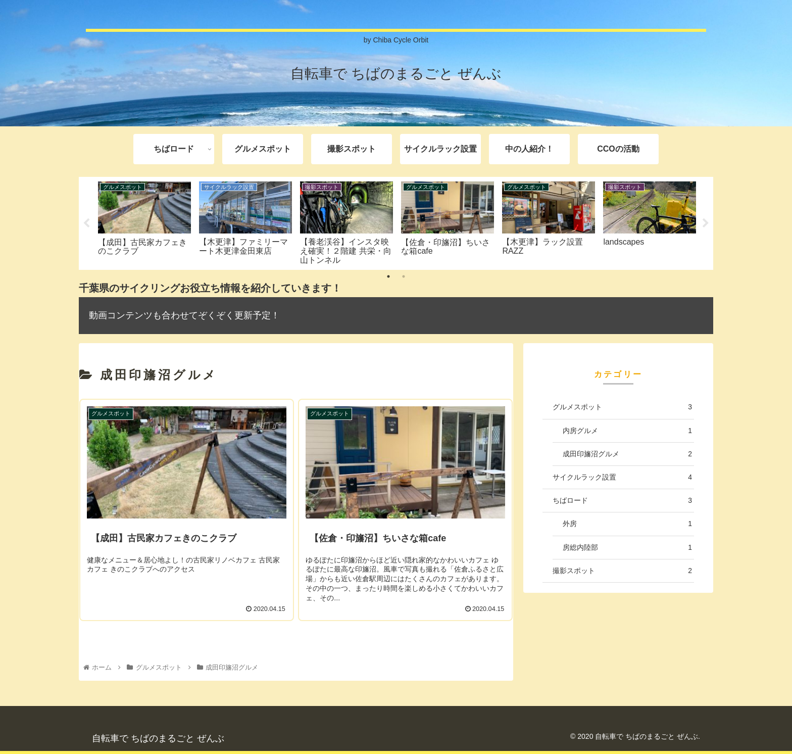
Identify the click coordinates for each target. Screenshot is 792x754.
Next (706, 223)
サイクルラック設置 (622, 477)
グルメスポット (622, 407)
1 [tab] (388, 276)
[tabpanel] (144, 221)
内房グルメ (627, 431)
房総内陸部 (627, 547)
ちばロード (622, 500)
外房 (627, 523)
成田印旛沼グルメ (627, 454)
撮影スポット (622, 570)
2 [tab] (404, 276)
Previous (86, 223)
